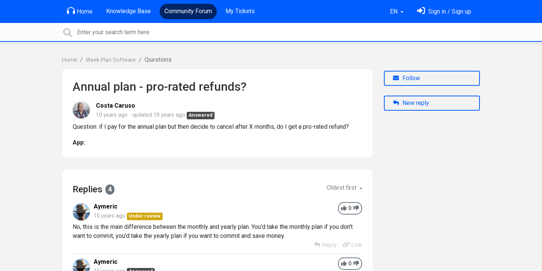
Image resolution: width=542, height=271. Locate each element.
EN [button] (394, 11)
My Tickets (240, 11)
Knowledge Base (128, 11)
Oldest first (342, 187)
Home (80, 11)
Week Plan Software (111, 60)
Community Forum (188, 11)
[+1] (344, 208)
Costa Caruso (115, 105)
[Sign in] (444, 11)
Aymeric (105, 206)
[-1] (356, 208)
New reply (411, 103)
